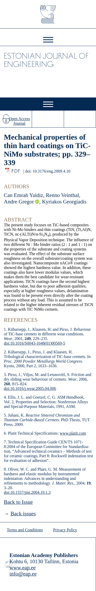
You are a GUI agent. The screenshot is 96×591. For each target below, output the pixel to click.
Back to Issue (18, 502)
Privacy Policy (65, 530)
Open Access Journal (19, 121)
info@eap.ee (23, 574)
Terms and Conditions (25, 530)
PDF (16, 169)
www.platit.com (73, 433)
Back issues (23, 514)
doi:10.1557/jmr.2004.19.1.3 (27, 492)
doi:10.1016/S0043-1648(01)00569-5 (34, 343)
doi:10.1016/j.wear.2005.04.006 (30, 388)
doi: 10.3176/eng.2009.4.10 (47, 171)
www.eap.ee (22, 568)
